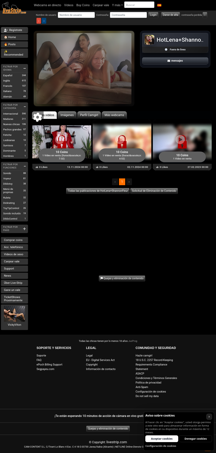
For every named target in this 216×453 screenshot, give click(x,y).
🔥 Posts (9, 44)
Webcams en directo (47, 5)
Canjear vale (101, 5)
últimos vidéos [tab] (44, 115)
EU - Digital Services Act (100, 360)
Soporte (41, 355)
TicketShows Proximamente (13, 298)
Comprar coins (13, 240)
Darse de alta (170, 14)
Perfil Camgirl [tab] (89, 115)
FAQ (39, 360)
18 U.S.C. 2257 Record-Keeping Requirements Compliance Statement (154, 365)
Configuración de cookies (151, 391)
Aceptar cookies (161, 438)
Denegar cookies (196, 438)
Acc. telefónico (13, 247)
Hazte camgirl (144, 355)
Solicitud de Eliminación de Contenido (154, 190)
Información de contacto (101, 369)
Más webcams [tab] (114, 115)
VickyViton (14, 324)
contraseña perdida (191, 15)
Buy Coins (83, 5)
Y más (116, 5)
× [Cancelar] (209, 416)
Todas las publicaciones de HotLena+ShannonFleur (98, 190)
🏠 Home (10, 37)
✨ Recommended (13, 53)
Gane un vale (12, 290)
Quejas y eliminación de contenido (108, 428)
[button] (159, 5)
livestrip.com (116, 442)
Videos (68, 5)
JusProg (132, 341)
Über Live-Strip (13, 283)
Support (9, 268)
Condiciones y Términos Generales (156, 378)
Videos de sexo (13, 254)
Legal (89, 355)
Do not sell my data (147, 396)
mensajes (175, 60)
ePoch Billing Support (49, 364)
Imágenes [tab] (67, 115)
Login (153, 14)
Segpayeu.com (46, 369)
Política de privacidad (148, 382)
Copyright (92, 364)
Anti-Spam (142, 387)
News (7, 275)
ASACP (140, 373)
